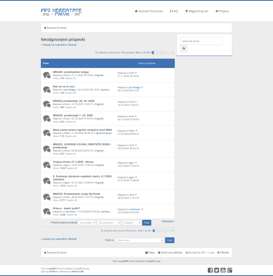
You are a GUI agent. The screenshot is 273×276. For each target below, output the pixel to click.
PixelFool (53, 271)
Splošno (105, 89)
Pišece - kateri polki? (66, 208)
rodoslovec (70, 211)
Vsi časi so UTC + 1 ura (200, 252)
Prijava (222, 11)
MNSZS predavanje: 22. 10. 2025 (73, 100)
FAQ (174, 11)
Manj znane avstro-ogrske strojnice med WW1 (82, 129)
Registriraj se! (197, 11)
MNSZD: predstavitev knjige (71, 72)
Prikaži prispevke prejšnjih (73, 222)
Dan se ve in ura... (64, 86)
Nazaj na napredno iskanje (60, 44)
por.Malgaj (69, 89)
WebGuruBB (78, 271)
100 (172, 52)
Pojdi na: (109, 240)
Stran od (142, 52)
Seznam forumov (149, 11)
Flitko (67, 132)
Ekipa (150, 252)
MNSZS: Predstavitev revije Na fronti (76, 193)
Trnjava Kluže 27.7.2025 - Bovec (73, 161)
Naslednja (167, 221)
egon (67, 165)
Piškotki (223, 252)
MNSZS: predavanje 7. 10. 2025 (73, 115)
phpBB (124, 261)
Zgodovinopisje (104, 132)
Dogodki (99, 75)
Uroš (66, 75)
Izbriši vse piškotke (170, 252)
